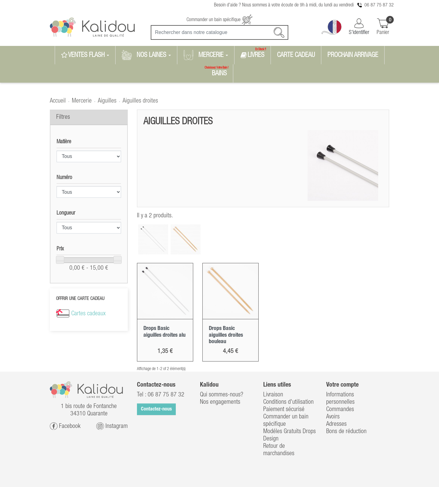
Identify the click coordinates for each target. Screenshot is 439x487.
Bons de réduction (346, 431)
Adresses (336, 424)
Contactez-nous (156, 409)
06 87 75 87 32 (379, 5)
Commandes (340, 409)
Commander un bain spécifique (219, 20)
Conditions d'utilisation (288, 402)
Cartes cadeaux (88, 314)
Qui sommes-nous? (221, 395)
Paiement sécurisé (283, 409)
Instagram (112, 426)
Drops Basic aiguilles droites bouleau (226, 335)
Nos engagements (220, 402)
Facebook (65, 426)
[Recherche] (219, 32)
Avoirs (333, 417)
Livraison (273, 395)
